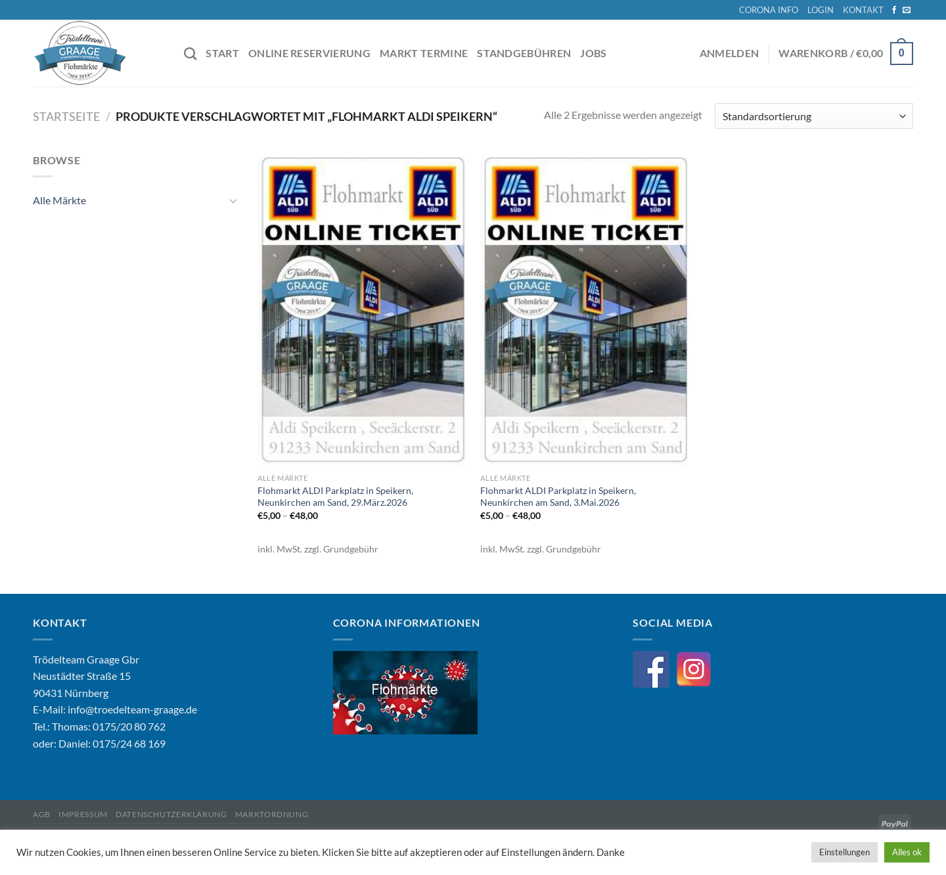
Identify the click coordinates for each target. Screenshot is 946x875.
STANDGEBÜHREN (524, 53)
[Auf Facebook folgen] (894, 10)
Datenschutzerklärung (171, 814)
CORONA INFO (768, 10)
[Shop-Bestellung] (814, 116)
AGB (42, 814)
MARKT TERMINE (424, 53)
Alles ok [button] (907, 852)
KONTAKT (863, 10)
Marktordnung (271, 814)
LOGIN (820, 10)
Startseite (66, 116)
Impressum (83, 814)
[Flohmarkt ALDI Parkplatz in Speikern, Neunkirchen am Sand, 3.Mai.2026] (585, 309)
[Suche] (190, 53)
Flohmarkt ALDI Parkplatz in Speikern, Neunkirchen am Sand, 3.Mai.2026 (558, 496)
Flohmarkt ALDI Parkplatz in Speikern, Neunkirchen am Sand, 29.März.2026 (335, 496)
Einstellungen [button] (844, 852)
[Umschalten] (233, 200)
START (222, 53)
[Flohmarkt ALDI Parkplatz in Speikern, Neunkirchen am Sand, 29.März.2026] (363, 309)
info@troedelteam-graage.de (132, 709)
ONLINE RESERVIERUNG (309, 53)
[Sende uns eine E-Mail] (907, 10)
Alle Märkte (59, 200)
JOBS (593, 53)
